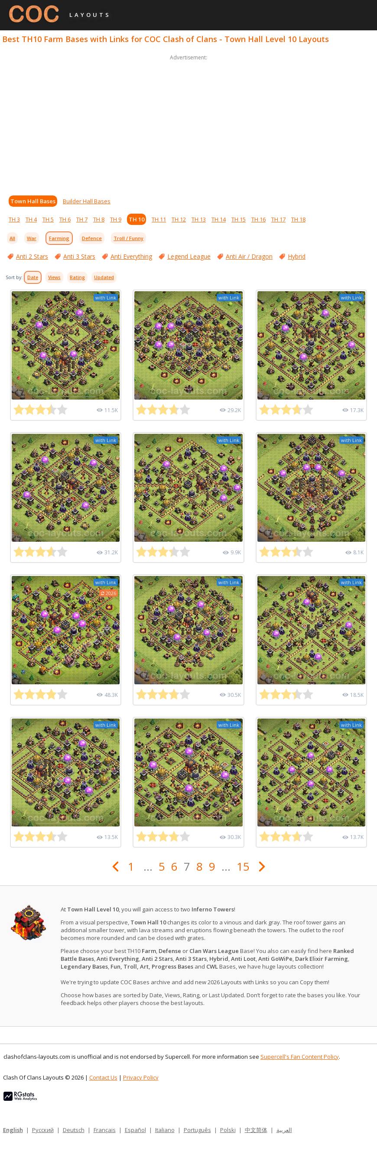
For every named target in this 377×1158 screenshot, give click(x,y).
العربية (284, 1130)
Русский (43, 1130)
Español (135, 1130)
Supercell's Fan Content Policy (299, 1056)
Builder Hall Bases (86, 201)
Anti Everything (131, 256)
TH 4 (31, 219)
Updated (104, 277)
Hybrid (297, 256)
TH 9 (115, 219)
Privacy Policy (141, 1077)
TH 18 (298, 219)
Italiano (165, 1130)
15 (243, 866)
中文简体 (256, 1130)
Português (197, 1130)
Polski (228, 1130)
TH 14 (218, 219)
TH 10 (136, 219)
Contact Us (103, 1077)
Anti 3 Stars (79, 256)
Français (105, 1130)
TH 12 (179, 219)
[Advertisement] (188, 123)
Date (32, 277)
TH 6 (65, 219)
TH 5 (48, 219)
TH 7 (82, 219)
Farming (59, 238)
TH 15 (238, 219)
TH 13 (199, 219)
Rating (77, 277)
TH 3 (14, 219)
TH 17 (278, 219)
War (31, 238)
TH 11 (159, 219)
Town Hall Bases (32, 201)
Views (54, 277)
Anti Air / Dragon (249, 256)
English (13, 1130)
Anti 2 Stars (32, 256)
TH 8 (98, 219)
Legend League (189, 256)
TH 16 (258, 219)
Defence (92, 238)
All (12, 238)
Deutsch (73, 1130)
